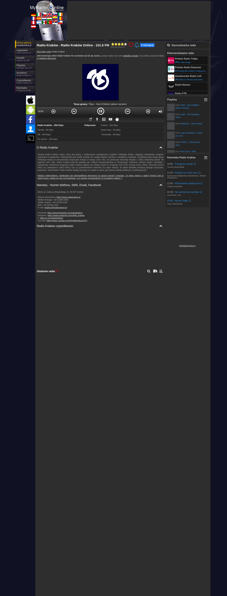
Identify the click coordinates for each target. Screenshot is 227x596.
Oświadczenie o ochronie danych (164, 573)
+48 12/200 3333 (59, 202)
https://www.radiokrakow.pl (68, 197)
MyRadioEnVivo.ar (77, 587)
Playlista (172, 99)
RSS (204, 573)
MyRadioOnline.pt (128, 587)
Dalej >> (70, 480)
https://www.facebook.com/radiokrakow (65, 213)
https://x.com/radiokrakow (51, 218)
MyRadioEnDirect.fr (52, 583)
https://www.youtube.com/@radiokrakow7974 (67, 220)
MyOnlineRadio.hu (129, 583)
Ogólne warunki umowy (190, 573)
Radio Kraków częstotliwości (55, 226)
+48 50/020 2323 (50, 205)
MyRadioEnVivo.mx (103, 587)
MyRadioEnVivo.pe (51, 587)
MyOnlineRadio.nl (102, 583)
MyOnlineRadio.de (51, 579)
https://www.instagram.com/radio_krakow (66, 215)
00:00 (40, 111)
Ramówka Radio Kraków (181, 157)
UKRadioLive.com (128, 579)
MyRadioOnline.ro (180, 583)
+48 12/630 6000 (60, 200)
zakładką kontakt (130, 56)
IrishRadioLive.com (181, 579)
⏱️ (117, 119)
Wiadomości (110, 573)
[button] (53, 111)
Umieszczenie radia (138, 573)
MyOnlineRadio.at (51, 591)
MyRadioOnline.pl (187, 246)
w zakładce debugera (46, 58)
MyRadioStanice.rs (155, 587)
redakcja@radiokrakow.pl (55, 207)
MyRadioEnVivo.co (155, 583)
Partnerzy (122, 573)
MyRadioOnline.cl (180, 587)
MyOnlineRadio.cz (102, 579)
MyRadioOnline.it (76, 579)
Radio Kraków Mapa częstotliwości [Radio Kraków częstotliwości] (55, 244)
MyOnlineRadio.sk (154, 579)
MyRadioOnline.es (77, 583)
